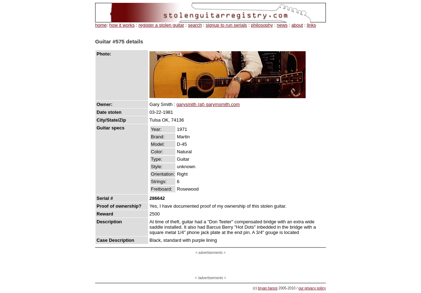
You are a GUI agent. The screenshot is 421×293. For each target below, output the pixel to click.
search (195, 25)
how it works (122, 25)
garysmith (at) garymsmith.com (208, 104)
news (282, 25)
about (297, 25)
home (101, 25)
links (311, 25)
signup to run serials (226, 25)
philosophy (262, 25)
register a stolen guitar (161, 25)
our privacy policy (312, 288)
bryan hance (268, 288)
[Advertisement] (210, 265)
